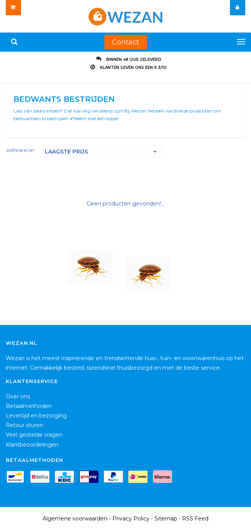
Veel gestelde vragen (34, 434)
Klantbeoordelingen (32, 444)
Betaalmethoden (29, 406)
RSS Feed (195, 518)
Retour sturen (24, 425)
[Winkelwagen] (13, 7)
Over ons (18, 396)
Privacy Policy (130, 518)
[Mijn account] (237, 7)
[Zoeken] (14, 42)
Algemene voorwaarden (75, 518)
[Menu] (241, 42)
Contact (125, 42)
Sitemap (165, 518)
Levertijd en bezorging (36, 415)
